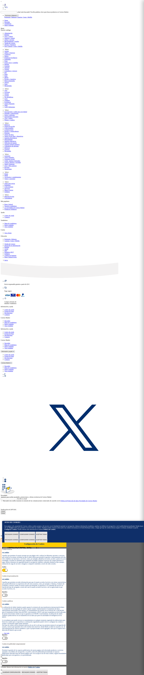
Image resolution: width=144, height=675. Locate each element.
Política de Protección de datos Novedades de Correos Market (79, 501)
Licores (6, 95)
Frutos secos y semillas (11, 62)
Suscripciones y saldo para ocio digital (15, 112)
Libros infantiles (9, 157)
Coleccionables (8, 128)
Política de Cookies (49, 529)
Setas (6, 84)
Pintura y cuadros (9, 120)
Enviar (3, 511)
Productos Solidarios (10, 209)
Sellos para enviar (9, 183)
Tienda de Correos (9, 43)
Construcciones (9, 129)
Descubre (7, 22)
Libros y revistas (9, 40)
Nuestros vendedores (10, 206)
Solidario (7, 192)
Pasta (6, 74)
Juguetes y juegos (9, 38)
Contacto (7, 217)
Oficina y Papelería (10, 45)
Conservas (7, 54)
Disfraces (7, 148)
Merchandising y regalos (11, 41)
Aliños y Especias (9, 53)
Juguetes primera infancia (11, 144)
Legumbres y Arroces (10, 71)
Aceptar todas (41, 534)
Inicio (6, 260)
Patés (6, 76)
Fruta (6, 61)
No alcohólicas (8, 97)
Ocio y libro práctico (10, 166)
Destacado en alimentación (12, 245)
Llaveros (7, 149)
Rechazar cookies (11, 534)
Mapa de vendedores (10, 223)
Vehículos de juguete (10, 143)
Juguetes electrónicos (10, 138)
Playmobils (7, 151)
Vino (5, 90)
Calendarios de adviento (11, 146)
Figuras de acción (9, 126)
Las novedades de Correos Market (14, 207)
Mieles (6, 77)
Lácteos (6, 69)
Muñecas (7, 125)
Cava (5, 99)
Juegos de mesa (9, 134)
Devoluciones (8, 313)
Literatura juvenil (9, 159)
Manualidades (8, 139)
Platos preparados (9, 81)
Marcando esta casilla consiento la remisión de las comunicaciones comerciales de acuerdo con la (50, 501)
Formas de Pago (9, 311)
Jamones (6, 67)
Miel (5, 250)
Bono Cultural (8, 204)
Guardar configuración (11, 672)
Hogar (6, 174)
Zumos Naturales (9, 103)
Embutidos (7, 59)
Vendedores (7, 23)
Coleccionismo (8, 187)
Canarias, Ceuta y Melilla (24, 17)
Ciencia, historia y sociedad (12, 162)
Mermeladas (8, 86)
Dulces (6, 56)
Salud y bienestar (9, 164)
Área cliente (8, 233)
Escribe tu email (22, 499)
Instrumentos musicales (11, 116)
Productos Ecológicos (10, 58)
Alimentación (8, 33)
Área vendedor (8, 227)
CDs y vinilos (8, 118)
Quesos (6, 82)
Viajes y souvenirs (9, 179)
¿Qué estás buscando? (23, 12)
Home (6, 20)
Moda (6, 175)
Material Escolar (9, 196)
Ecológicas (7, 102)
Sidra (6, 105)
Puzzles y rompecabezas (11, 131)
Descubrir (7, 321)
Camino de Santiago (10, 255)
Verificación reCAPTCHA (8, 509)
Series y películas (9, 115)
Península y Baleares (10, 17)
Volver (6, 49)
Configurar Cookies (27, 534)
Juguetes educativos (10, 141)
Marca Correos (8, 190)
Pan (5, 72)
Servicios (7, 188)
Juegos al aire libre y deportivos (13, 136)
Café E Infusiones (9, 107)
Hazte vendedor (9, 25)
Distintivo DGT (9, 252)
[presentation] (15, 505)
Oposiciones (8, 169)
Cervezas (7, 92)
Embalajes (7, 185)
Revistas (6, 167)
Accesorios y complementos (12, 177)
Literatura (7, 156)
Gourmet (7, 66)
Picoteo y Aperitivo (10, 79)
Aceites (6, 51)
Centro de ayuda (9, 215)
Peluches (7, 133)
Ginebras (7, 100)
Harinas (6, 64)
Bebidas (6, 35)
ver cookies (5, 552)
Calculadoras (8, 198)
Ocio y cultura (8, 36)
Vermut (6, 94)
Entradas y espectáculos (11, 113)
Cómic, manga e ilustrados (12, 161)
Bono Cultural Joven (10, 257)
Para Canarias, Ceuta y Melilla (13, 46)
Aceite (6, 249)
